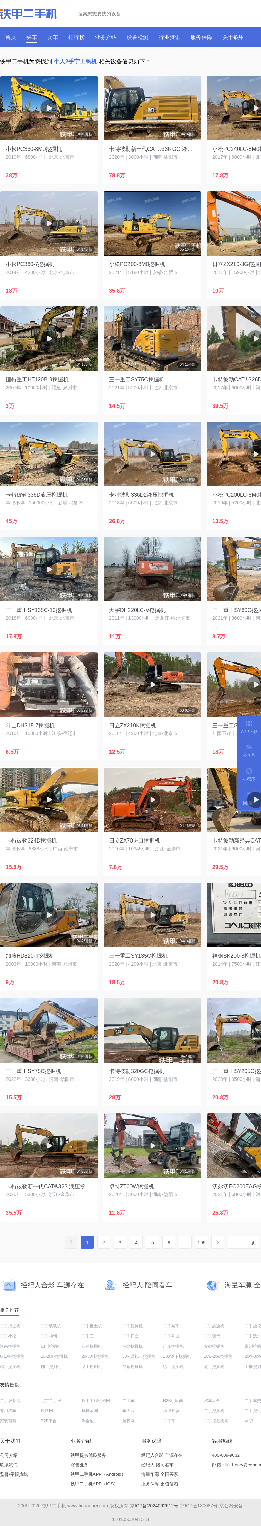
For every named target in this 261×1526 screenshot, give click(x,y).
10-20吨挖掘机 (54, 1356)
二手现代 (212, 1336)
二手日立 (130, 1336)
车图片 (128, 1410)
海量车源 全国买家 (159, 1474)
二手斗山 (171, 1336)
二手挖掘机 (10, 1326)
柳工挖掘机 (51, 1366)
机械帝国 (90, 1410)
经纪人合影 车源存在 (161, 1455)
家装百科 (8, 1421)
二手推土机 (92, 1326)
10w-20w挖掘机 (218, 1356)
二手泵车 (171, 1326)
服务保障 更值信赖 (159, 1483)
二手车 (128, 1400)
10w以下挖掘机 (177, 1356)
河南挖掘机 (10, 1346)
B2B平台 (49, 1421)
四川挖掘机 (51, 1346)
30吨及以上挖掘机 (138, 1356)
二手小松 (8, 1336)
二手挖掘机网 (216, 1421)
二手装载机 (51, 1326)
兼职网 (128, 1421)
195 (201, 1242)
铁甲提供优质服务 (88, 1455)
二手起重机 (214, 1326)
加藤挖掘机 (132, 1366)
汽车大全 (212, 1400)
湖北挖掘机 (132, 1346)
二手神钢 (49, 1336)
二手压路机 (132, 1326)
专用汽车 (8, 1410)
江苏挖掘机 (92, 1346)
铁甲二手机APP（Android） (98, 1474)
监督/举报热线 (14, 1474)
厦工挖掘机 (214, 1366)
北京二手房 (51, 1400)
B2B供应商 (173, 1400)
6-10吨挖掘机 (12, 1356)
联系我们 (9, 1464)
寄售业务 (79, 1464)
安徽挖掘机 (214, 1346)
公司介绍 (9, 1455)
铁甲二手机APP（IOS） (94, 1483)
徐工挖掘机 (173, 1366)
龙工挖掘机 (92, 1366)
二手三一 (90, 1336)
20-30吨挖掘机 (95, 1356)
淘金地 (88, 1421)
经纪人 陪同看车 (157, 1464)
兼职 (249, 1421)
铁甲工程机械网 (96, 1400)
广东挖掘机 (173, 1346)
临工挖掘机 (10, 1366)
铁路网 (47, 1410)
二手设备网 (10, 1400)
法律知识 (171, 1410)
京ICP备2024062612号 (154, 1505)
